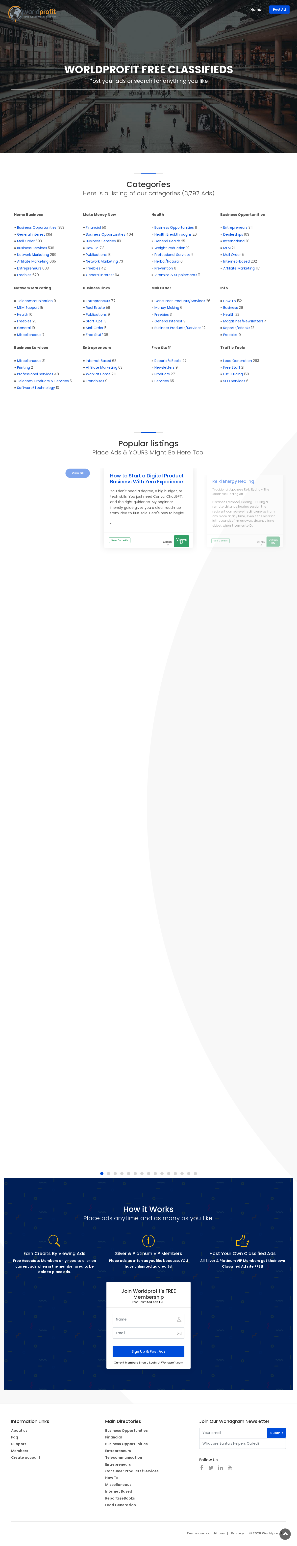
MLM (227, 248)
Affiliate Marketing (33, 261)
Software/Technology (36, 387)
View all (78, 473)
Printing (23, 367)
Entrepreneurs (29, 268)
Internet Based (98, 360)
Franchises (95, 381)
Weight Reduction (169, 248)
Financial (93, 227)
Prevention (163, 268)
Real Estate (95, 307)
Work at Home (98, 374)
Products (162, 374)
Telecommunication (35, 300)
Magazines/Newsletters (243, 321)
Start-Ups (94, 321)
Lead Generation (237, 360)
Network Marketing (33, 254)
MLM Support (28, 307)
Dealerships (233, 234)
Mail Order (26, 241)
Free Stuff (94, 334)
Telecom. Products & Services (43, 381)
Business (230, 307)
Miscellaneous (29, 334)
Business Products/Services (177, 327)
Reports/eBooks (236, 327)
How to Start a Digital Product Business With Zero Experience (147, 478)
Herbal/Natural (166, 261)
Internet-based (236, 261)
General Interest (31, 234)
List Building (233, 374)
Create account (25, 1457)
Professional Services (172, 254)
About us (19, 1430)
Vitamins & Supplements (175, 274)
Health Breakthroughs (173, 234)
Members (19, 1450)
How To (92, 248)
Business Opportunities (36, 227)
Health (22, 314)
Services (161, 381)
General (24, 327)
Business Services (32, 248)
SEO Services (234, 381)
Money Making (166, 307)
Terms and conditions (206, 1533)
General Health (167, 241)
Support (18, 1443)
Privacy (237, 1533)
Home (255, 9)
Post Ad (279, 9)
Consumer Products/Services (179, 300)
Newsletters (164, 367)
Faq (14, 1437)
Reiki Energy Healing (233, 481)
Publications (96, 254)
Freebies (24, 274)
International (234, 241)
